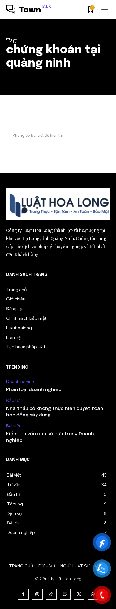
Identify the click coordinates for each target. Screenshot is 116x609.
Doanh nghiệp (20, 382)
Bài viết (13, 426)
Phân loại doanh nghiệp (33, 389)
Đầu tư (12, 400)
